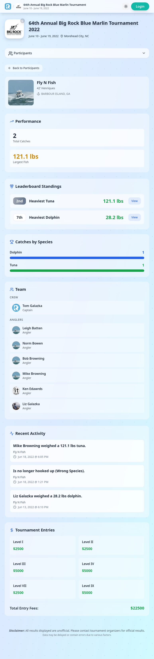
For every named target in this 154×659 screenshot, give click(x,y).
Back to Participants (23, 68)
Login (140, 6)
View (134, 201)
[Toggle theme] (125, 6)
